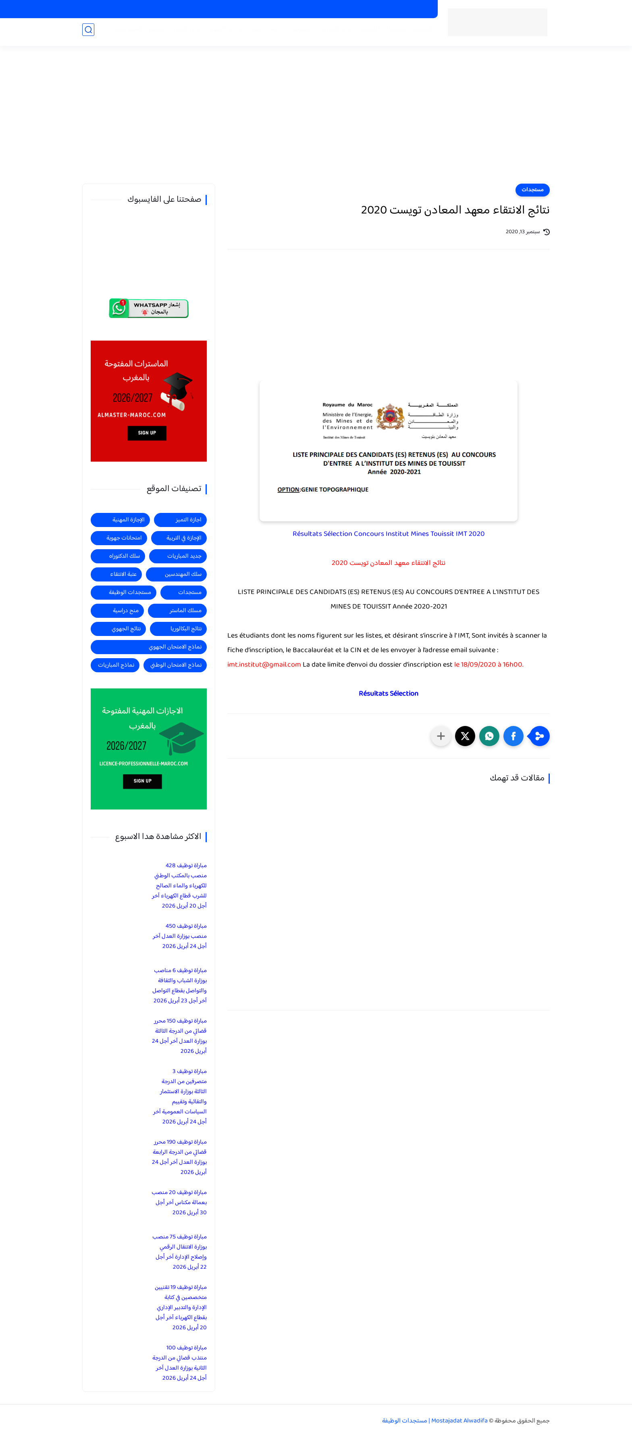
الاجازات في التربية (313, 9)
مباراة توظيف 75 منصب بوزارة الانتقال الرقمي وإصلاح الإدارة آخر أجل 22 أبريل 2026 (179, 1252)
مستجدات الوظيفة (380, 33)
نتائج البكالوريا (186, 629)
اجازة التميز (184, 33)
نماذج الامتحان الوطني (176, 665)
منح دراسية (273, 9)
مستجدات (294, 33)
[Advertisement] (316, 121)
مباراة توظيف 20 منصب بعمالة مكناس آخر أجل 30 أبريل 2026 (179, 1203)
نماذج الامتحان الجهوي (175, 647)
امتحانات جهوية (124, 538)
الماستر (154, 33)
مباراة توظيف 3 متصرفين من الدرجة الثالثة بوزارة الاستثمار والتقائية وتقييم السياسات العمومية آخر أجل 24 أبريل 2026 (180, 1097)
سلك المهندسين (183, 574)
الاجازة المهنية (222, 33)
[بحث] (88, 33)
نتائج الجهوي (126, 629)
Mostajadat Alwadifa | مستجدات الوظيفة (435, 1421)
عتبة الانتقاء (123, 574)
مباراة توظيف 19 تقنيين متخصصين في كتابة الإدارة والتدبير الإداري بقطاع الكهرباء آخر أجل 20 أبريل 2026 (181, 1307)
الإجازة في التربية (184, 538)
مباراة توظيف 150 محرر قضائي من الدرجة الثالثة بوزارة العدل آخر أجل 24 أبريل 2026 (179, 1036)
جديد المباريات (332, 33)
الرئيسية (419, 33)
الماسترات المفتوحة (407, 9)
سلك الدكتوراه (124, 556)
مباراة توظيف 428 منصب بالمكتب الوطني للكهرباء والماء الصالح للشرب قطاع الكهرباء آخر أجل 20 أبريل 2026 (179, 886)
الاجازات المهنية (359, 9)
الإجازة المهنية (128, 520)
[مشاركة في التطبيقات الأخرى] (441, 736)
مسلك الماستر (186, 611)
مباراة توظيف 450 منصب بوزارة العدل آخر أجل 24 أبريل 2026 (180, 936)
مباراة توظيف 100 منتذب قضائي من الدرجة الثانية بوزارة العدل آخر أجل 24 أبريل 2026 (179, 1363)
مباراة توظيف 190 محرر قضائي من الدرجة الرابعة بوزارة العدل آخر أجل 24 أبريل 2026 (179, 1157)
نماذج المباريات (116, 665)
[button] (513, 736)
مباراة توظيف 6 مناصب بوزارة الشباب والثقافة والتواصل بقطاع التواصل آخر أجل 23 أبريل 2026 (179, 986)
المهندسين (125, 33)
